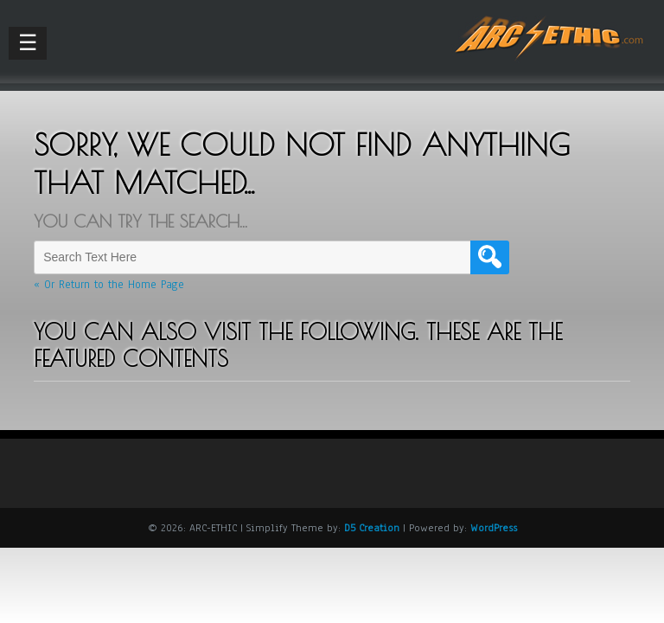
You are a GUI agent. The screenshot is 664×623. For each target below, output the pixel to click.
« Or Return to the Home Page (109, 284)
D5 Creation (371, 528)
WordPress (493, 528)
